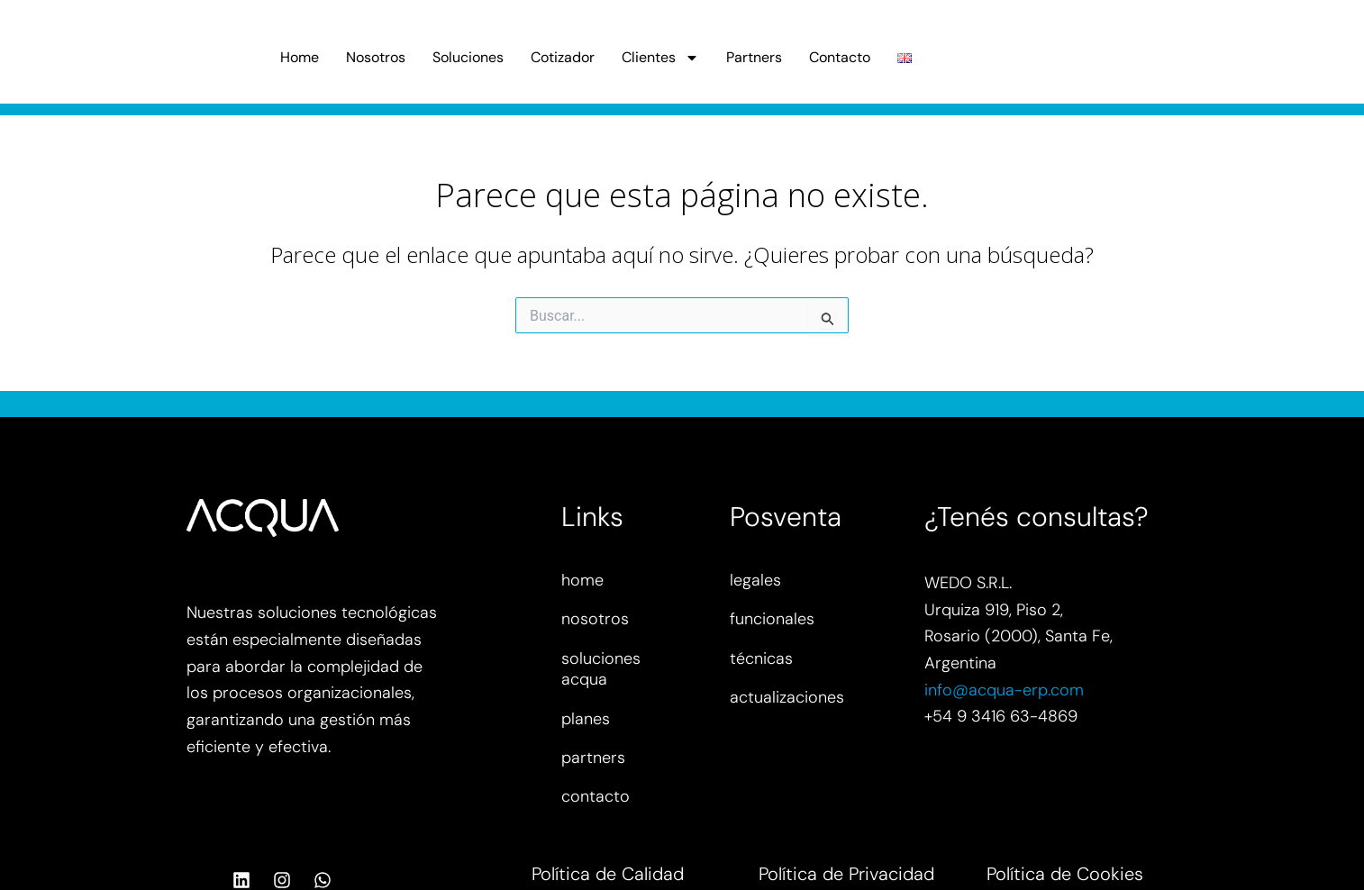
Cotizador (563, 57)
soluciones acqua (601, 669)
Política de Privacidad (846, 873)
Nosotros (375, 57)
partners (593, 757)
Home (299, 57)
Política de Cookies (1065, 873)
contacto (595, 796)
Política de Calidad (608, 873)
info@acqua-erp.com (1004, 690)
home (582, 580)
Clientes (660, 57)
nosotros (595, 619)
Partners (754, 57)
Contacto (839, 57)
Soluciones (468, 57)
